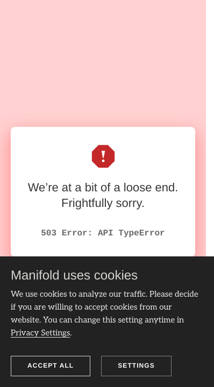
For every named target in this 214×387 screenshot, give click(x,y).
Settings (136, 365)
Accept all (50, 365)
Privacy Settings (40, 333)
